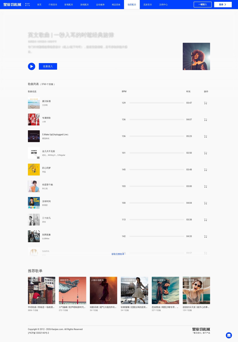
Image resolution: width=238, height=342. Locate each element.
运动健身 (100, 4)
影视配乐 (69, 4)
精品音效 (116, 4)
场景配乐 (132, 4)
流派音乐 (147, 4)
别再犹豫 (46, 234)
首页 (39, 4)
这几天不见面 (48, 151)
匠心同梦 (46, 168)
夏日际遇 (46, 101)
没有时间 (46, 201)
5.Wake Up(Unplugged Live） (56, 134)
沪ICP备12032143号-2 (38, 333)
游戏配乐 (84, 4)
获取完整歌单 (119, 254)
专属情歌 (46, 118)
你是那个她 (47, 184)
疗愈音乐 (53, 4)
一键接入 (202, 4)
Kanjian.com (57, 329)
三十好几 (46, 218)
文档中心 (163, 4)
